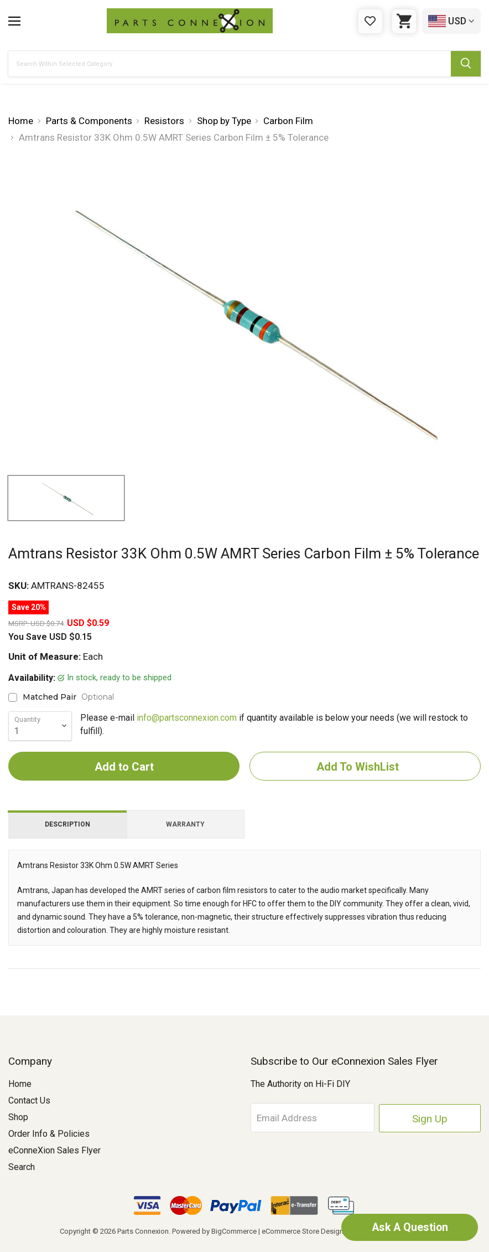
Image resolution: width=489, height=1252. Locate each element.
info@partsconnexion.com (187, 717)
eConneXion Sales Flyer (54, 1150)
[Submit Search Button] (466, 63)
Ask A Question (406, 1227)
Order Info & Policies (49, 1133)
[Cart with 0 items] (404, 21)
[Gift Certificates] (370, 21)
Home (20, 1084)
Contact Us (29, 1100)
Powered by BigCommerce (214, 1231)
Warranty (185, 824)
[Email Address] (330, 1117)
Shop (18, 1117)
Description (67, 824)
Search (21, 1167)
